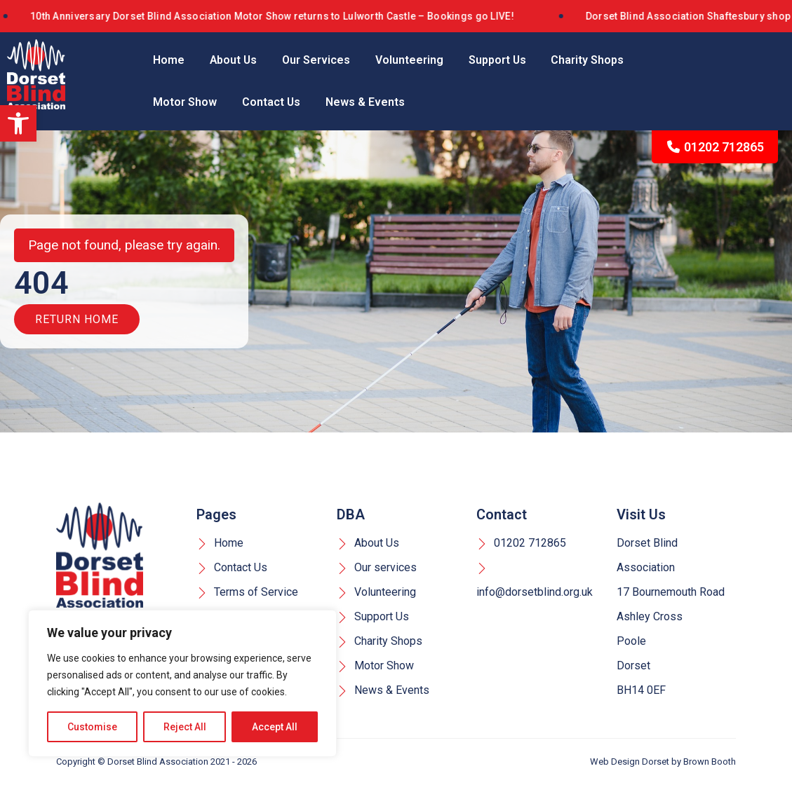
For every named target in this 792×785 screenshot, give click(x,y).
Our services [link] (377, 568)
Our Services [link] (317, 60)
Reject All (184, 726)
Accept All (274, 726)
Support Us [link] (499, 60)
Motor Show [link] (185, 102)
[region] (182, 683)
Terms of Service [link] (247, 592)
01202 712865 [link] (715, 146)
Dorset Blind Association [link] (157, 762)
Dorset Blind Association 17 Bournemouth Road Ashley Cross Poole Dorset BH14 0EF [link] (671, 617)
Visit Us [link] (641, 515)
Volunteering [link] (411, 60)
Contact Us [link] (271, 102)
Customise (92, 726)
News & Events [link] (365, 102)
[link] (18, 123)
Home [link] (168, 60)
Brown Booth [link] (709, 762)
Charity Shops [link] (589, 60)
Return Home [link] (77, 320)
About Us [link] (234, 60)
